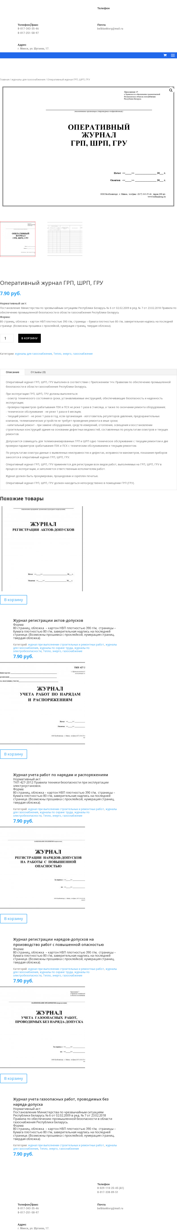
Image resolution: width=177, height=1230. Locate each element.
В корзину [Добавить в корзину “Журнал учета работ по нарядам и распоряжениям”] (13, 754)
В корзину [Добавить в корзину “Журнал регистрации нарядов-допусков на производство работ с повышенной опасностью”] (13, 918)
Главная (4, 79)
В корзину (29, 338)
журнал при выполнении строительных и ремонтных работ (66, 644)
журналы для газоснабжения (28, 79)
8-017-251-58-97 (28, 33)
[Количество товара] (7, 338)
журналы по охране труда (56, 648)
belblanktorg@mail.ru (110, 28)
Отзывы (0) (38, 372)
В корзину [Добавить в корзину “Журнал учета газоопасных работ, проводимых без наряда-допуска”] (13, 1078)
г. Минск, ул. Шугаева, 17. (33, 48)
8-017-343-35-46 (28, 28)
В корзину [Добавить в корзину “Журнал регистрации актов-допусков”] (13, 599)
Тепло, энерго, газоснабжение (73, 353)
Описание (12, 372)
